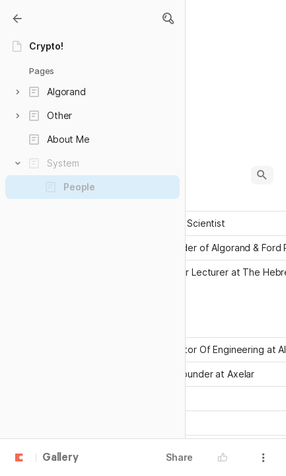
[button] (168, 18)
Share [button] (179, 457)
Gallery (60, 458)
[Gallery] (17, 18)
